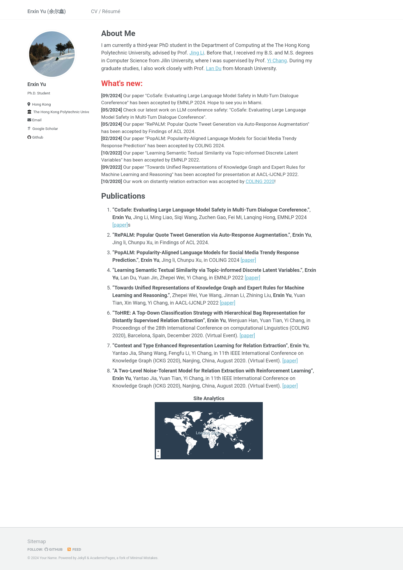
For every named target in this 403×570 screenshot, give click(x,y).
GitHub (53, 549)
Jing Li (196, 53)
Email (34, 120)
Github (35, 137)
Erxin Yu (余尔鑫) (46, 11)
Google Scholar (42, 128)
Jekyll (81, 557)
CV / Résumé (105, 11)
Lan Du (214, 68)
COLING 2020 (260, 181)
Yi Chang (277, 60)
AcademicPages (102, 557)
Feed (74, 549)
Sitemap (36, 541)
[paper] (120, 224)
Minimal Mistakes (143, 557)
